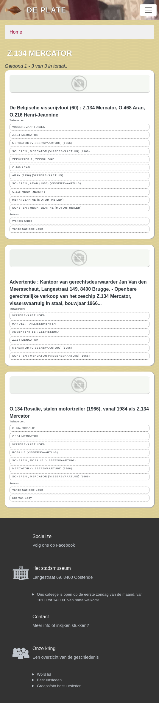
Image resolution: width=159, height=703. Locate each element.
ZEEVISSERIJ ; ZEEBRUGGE (33, 159)
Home (16, 31)
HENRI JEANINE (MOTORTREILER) (38, 199)
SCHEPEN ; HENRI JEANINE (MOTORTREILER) (47, 207)
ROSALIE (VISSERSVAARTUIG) (35, 452)
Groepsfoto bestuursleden (59, 686)
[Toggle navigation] (148, 10)
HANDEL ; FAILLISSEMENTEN (34, 323)
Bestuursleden (49, 680)
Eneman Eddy (22, 497)
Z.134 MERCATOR (25, 134)
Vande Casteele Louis (27, 228)
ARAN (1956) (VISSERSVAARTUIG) (37, 175)
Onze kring (43, 648)
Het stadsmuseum (51, 568)
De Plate (46, 10)
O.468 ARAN (21, 167)
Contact (40, 616)
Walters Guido (22, 220)
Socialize (42, 536)
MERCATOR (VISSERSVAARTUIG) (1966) (42, 142)
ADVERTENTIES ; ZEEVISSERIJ (35, 331)
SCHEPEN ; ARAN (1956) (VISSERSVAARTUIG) (46, 183)
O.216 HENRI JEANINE (29, 191)
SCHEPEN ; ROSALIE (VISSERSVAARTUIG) (44, 460)
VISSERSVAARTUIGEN (29, 126)
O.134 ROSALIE (23, 428)
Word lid (44, 674)
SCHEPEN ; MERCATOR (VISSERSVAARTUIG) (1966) (51, 151)
